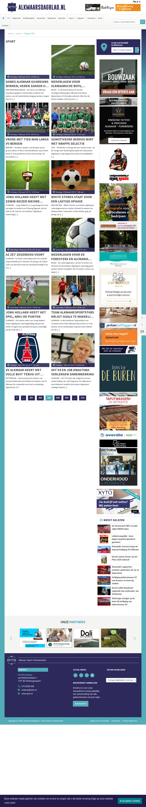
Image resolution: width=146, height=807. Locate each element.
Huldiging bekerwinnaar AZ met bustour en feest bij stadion (124, 603)
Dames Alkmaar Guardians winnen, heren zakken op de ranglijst (27, 84)
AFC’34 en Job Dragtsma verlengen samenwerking (72, 372)
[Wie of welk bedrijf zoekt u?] (122, 50)
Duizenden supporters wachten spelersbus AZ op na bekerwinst (125, 580)
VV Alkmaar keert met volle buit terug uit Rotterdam (23, 372)
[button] (8, 696)
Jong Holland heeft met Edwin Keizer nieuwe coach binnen (26, 199)
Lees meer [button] (10, 802)
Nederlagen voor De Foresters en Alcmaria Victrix (69, 256)
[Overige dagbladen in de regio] (121, 733)
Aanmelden (80, 757)
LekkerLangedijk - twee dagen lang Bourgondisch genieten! (123, 539)
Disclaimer (115, 774)
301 (31, 398)
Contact (5, 25)
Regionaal (52, 18)
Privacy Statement (129, 774)
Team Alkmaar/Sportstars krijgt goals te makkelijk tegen (72, 314)
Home (11, 33)
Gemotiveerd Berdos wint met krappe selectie (72, 141)
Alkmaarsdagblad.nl (42, 7)
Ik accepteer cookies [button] (130, 801)
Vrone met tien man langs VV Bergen (27, 141)
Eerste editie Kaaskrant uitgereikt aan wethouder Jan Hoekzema (125, 623)
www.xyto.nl (27, 747)
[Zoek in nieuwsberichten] (126, 22)
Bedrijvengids (28, 18)
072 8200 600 (28, 739)
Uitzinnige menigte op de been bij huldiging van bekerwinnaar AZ (123, 649)
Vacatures (91, 18)
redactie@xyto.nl (29, 743)
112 (8, 18)
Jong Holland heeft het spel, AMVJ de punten (26, 314)
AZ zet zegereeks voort (25, 254)
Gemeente (41, 18)
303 (50, 398)
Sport (18, 33)
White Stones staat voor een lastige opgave (71, 199)
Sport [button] (71, 18)
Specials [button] (61, 18)
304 (58, 398)
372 (82, 398)
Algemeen (16, 18)
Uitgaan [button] (80, 18)
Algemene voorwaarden (99, 774)
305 (67, 398)
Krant (100, 18)
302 (40, 398)
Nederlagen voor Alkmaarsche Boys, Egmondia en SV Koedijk (70, 84)
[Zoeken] (142, 22)
